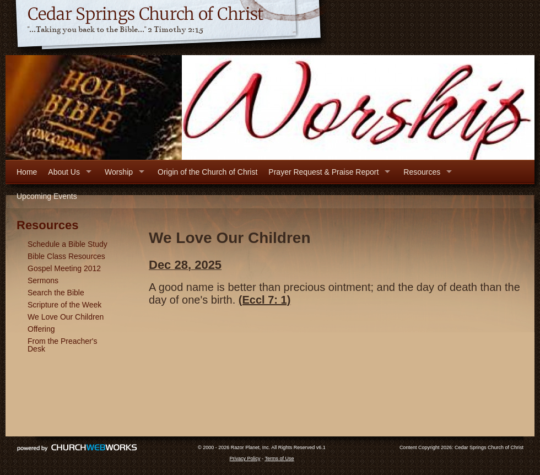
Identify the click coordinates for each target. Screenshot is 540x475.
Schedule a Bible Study (67, 244)
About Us (64, 172)
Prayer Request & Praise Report (323, 172)
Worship (119, 172)
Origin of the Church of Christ (207, 172)
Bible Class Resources (66, 256)
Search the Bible (56, 292)
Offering (41, 329)
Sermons (43, 280)
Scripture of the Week (64, 304)
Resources (421, 172)
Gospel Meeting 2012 (64, 268)
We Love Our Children (66, 316)
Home (27, 172)
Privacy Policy (245, 458)
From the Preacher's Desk (62, 345)
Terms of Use (279, 458)
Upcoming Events (47, 196)
